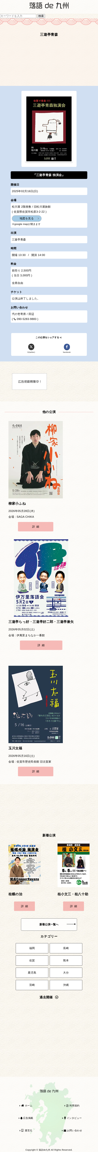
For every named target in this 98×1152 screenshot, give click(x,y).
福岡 (32, 948)
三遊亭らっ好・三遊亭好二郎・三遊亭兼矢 (41, 622)
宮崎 (32, 984)
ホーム (26, 1105)
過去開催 (49, 997)
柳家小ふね (17, 503)
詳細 (36, 526)
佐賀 (32, 960)
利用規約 (73, 1105)
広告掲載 (27, 1118)
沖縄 (66, 984)
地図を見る (27, 218)
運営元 (26, 1130)
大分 (66, 972)
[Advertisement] (49, 62)
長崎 (66, 948)
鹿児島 (32, 972)
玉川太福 (15, 748)
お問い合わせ (73, 1130)
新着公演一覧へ (57, 924)
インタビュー (73, 1118)
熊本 (66, 960)
